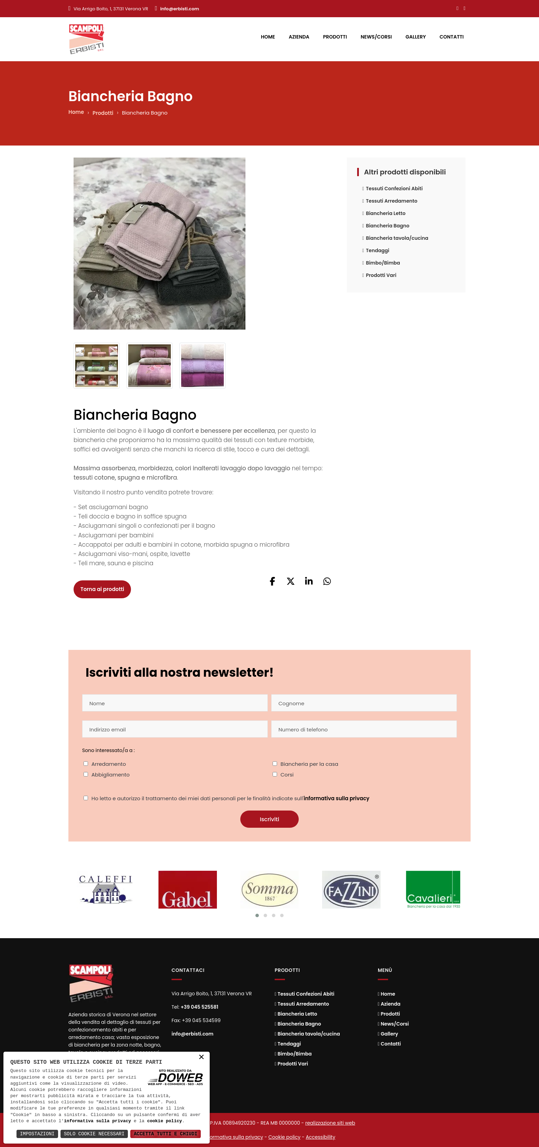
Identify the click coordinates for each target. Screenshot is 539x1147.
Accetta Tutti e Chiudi (165, 1133)
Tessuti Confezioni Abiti (392, 188)
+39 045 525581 (199, 1007)
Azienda (299, 36)
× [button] (201, 1059)
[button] (272, 583)
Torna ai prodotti (102, 589)
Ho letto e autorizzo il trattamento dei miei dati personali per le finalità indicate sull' (230, 798)
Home (268, 36)
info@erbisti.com (179, 9)
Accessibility (320, 1137)
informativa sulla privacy (336, 798)
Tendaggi (375, 250)
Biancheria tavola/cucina (395, 238)
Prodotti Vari (379, 275)
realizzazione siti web (330, 1122)
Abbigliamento (110, 774)
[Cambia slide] (257, 915)
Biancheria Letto (384, 213)
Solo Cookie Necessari (94, 1133)
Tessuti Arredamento (389, 200)
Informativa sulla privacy (233, 1137)
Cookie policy (284, 1137)
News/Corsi (376, 36)
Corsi (287, 774)
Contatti (452, 36)
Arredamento (108, 764)
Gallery (416, 36)
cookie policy (164, 1121)
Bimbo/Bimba (381, 262)
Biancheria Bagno (385, 225)
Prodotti (335, 36)
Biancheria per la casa (309, 764)
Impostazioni (37, 1133)
